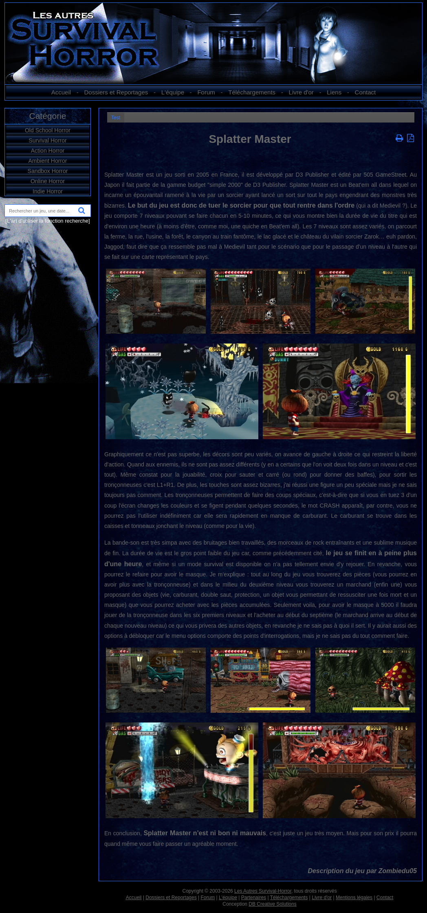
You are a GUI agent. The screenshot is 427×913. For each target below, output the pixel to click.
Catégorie (47, 115)
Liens (334, 92)
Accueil (61, 92)
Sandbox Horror (48, 171)
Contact (365, 92)
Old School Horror (47, 130)
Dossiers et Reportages (116, 92)
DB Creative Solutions (272, 904)
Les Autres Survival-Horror (262, 891)
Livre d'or (301, 92)
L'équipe (172, 92)
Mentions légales (354, 897)
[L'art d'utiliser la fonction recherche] (47, 221)
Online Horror (48, 181)
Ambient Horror (48, 161)
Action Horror (47, 150)
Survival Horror (47, 140)
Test (115, 117)
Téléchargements (251, 92)
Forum (206, 92)
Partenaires (253, 897)
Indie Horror (48, 191)
